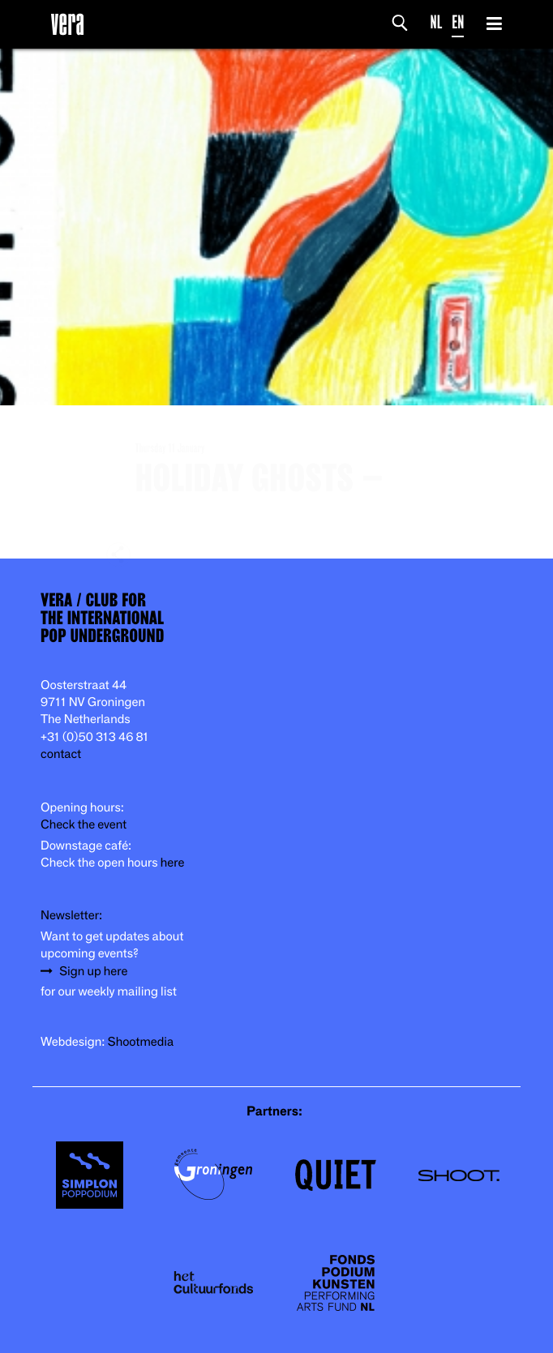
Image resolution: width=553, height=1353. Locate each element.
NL (437, 22)
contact (61, 754)
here (173, 862)
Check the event (83, 824)
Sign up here (93, 971)
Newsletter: (71, 915)
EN (458, 22)
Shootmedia (141, 1042)
